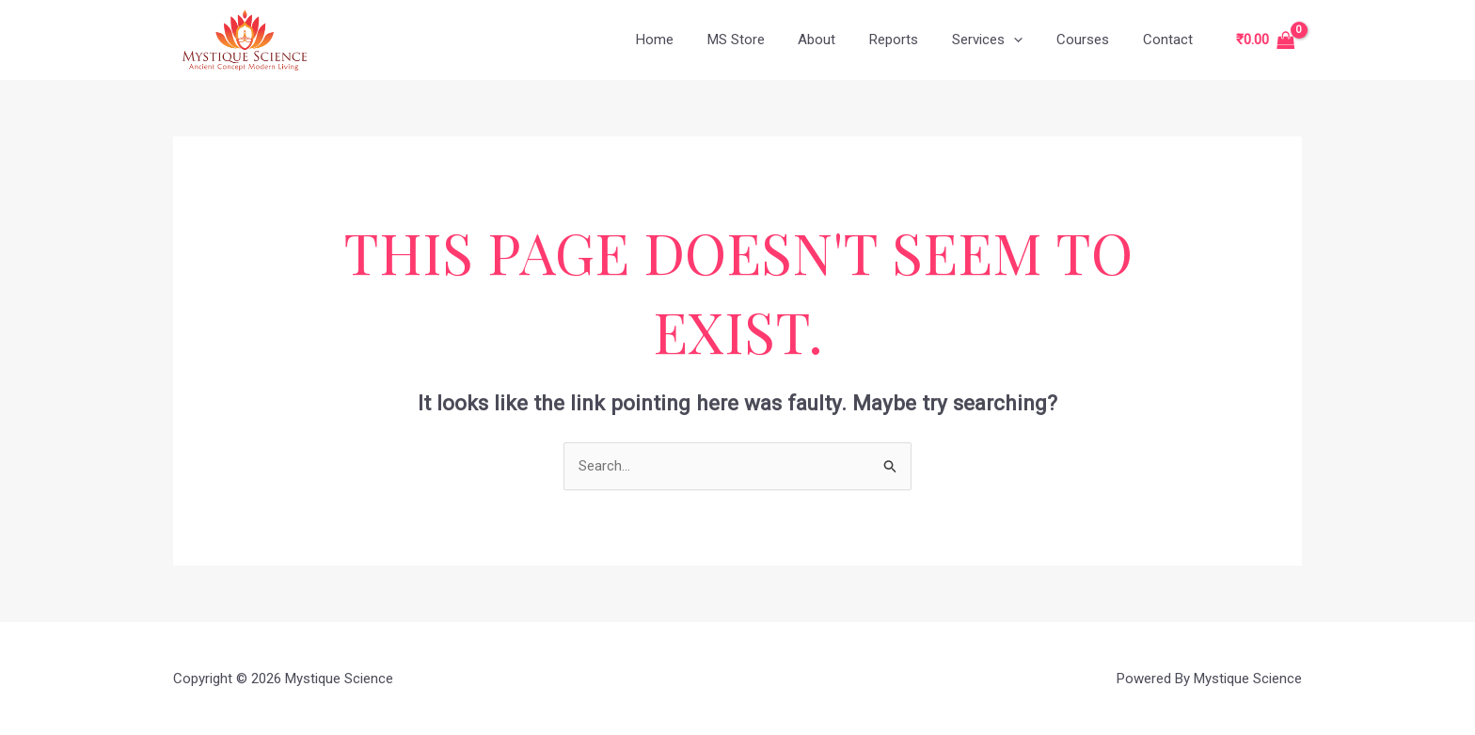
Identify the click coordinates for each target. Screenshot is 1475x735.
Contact (1171, 39)
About (842, 39)
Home (690, 39)
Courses (1091, 39)
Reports (913, 39)
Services (1001, 39)
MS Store (766, 39)
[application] (1028, 39)
